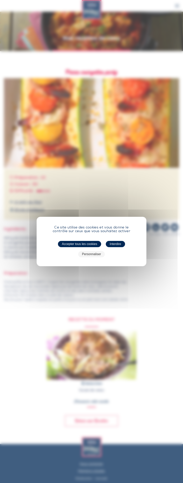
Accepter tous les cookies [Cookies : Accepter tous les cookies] (79, 244)
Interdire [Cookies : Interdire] (115, 244)
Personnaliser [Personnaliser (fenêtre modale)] (91, 254)
